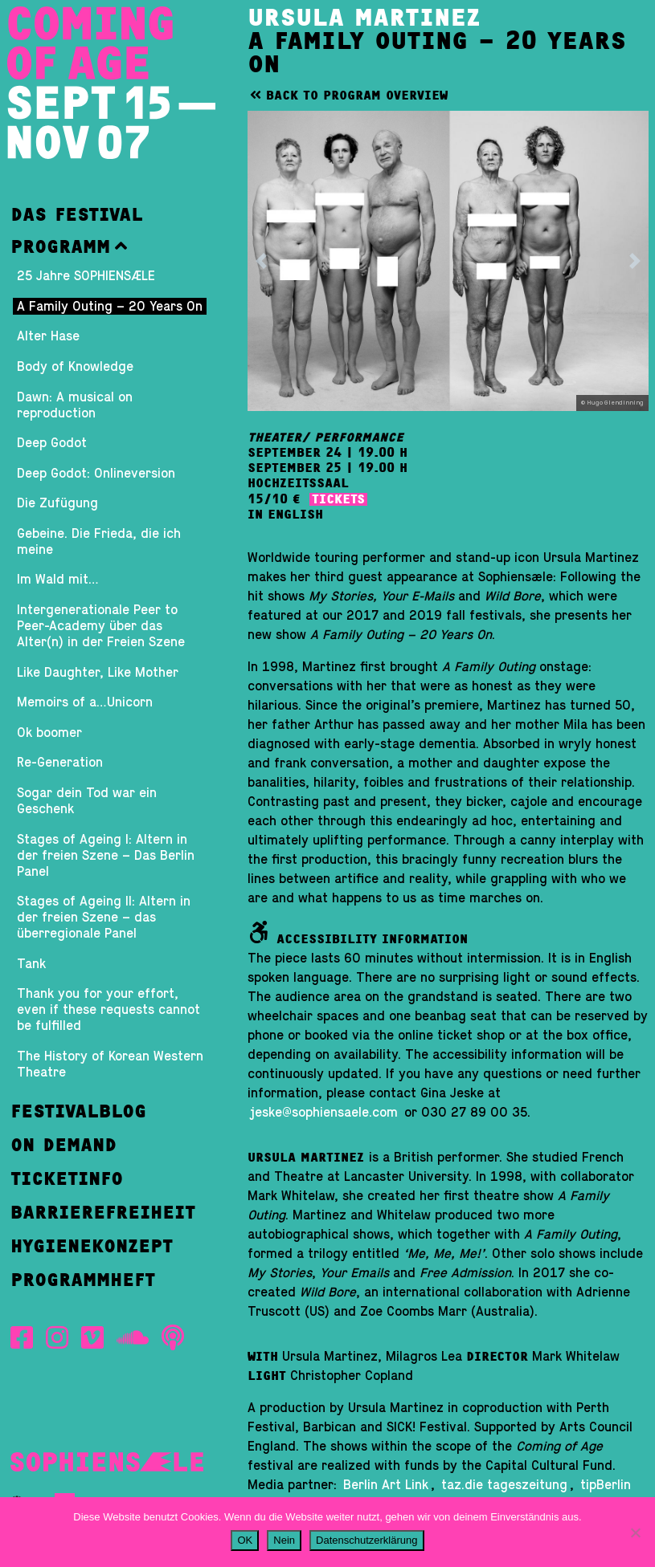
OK (244, 1540)
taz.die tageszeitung (504, 1485)
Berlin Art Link (385, 1485)
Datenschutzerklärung (366, 1540)
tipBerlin (605, 1485)
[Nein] (635, 1532)
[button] (110, 246)
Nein (284, 1540)
